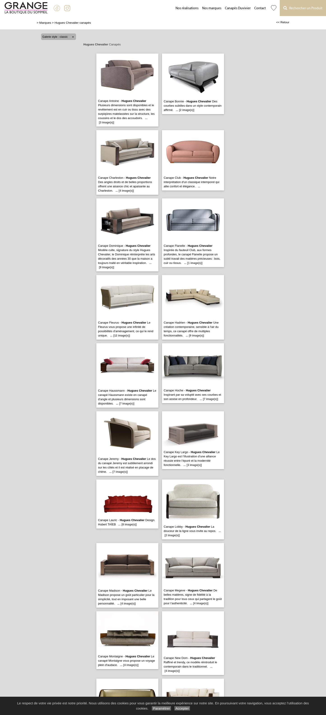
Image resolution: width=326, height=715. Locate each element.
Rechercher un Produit (302, 8)
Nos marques (211, 8)
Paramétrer (161, 708)
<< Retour (282, 22)
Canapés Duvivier (238, 8)
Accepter (182, 708)
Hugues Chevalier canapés (73, 22)
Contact (260, 8)
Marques (45, 22)
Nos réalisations (187, 8)
